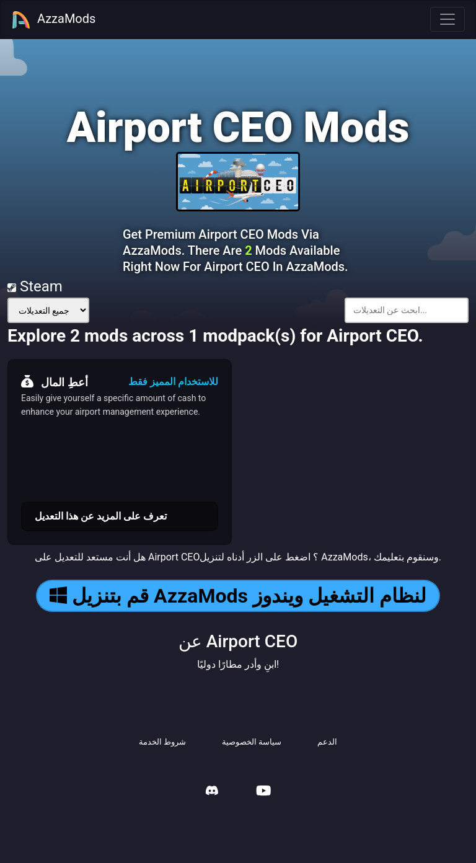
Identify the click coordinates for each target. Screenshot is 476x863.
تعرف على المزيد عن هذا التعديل (101, 516)
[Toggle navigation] (447, 19)
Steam (35, 286)
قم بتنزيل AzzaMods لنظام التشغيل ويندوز (238, 596)
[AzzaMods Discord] (212, 792)
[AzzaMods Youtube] (263, 792)
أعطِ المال (54, 382)
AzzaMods (53, 20)
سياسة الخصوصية (251, 741)
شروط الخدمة (162, 741)
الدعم (327, 741)
